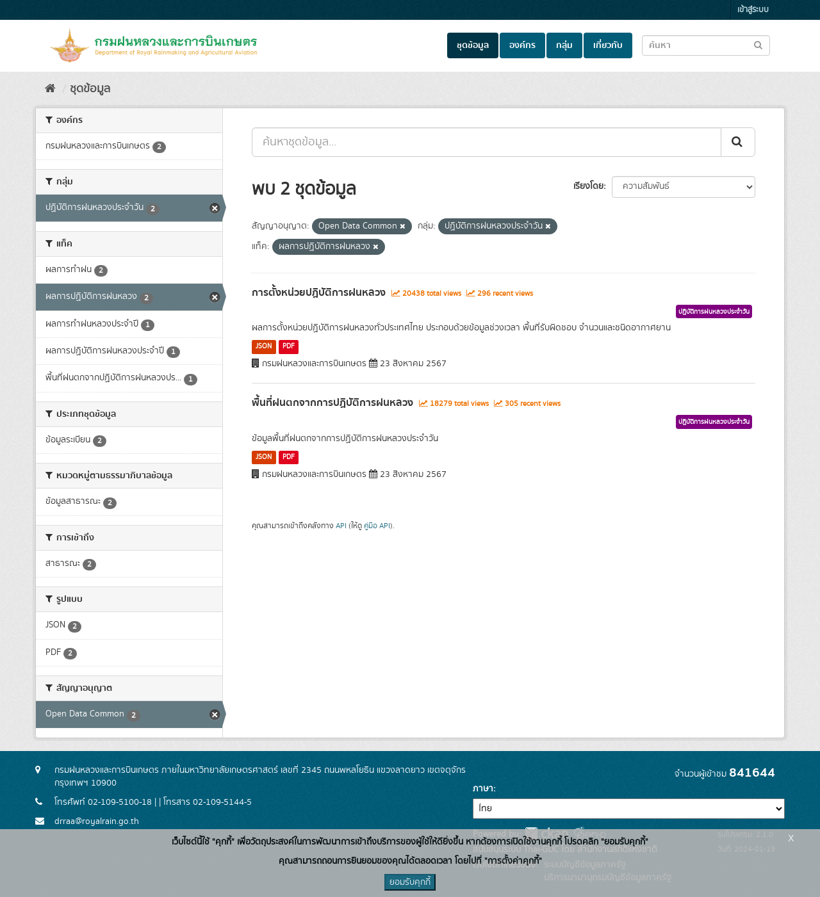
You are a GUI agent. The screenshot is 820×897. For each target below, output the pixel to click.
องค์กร (522, 45)
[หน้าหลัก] (50, 89)
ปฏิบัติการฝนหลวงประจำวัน (714, 311)
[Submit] (738, 142)
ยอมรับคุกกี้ (410, 882)
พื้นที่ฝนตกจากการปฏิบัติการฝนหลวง (332, 402)
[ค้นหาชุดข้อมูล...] (486, 142)
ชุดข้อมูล (473, 45)
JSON (264, 346)
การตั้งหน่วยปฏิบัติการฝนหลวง (319, 292)
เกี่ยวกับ (608, 45)
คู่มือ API (377, 526)
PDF (289, 346)
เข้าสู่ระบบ (753, 10)
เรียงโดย (588, 186)
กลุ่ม (564, 45)
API (341, 526)
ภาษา (483, 788)
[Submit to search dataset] (758, 44)
